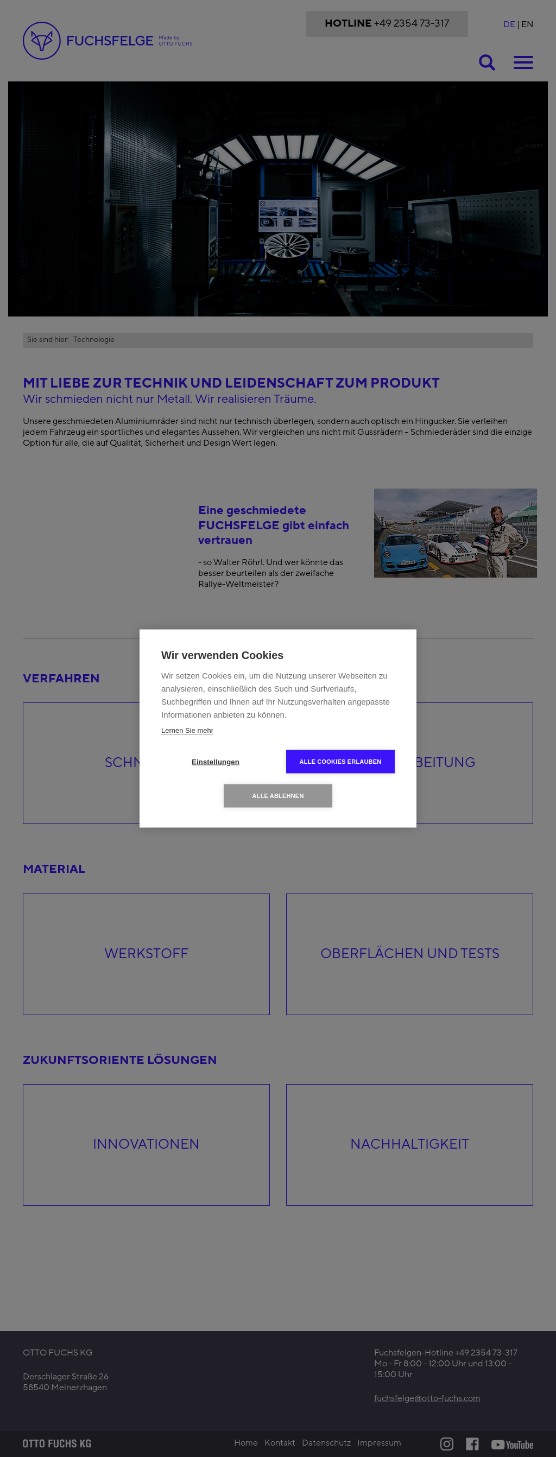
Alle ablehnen (278, 796)
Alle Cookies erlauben (341, 761)
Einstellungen (215, 762)
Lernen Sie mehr (187, 730)
